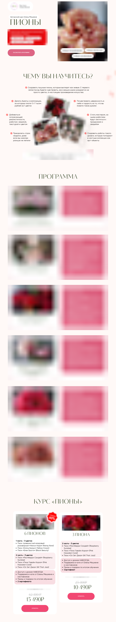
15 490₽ (35, 600)
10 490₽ (82, 587)
